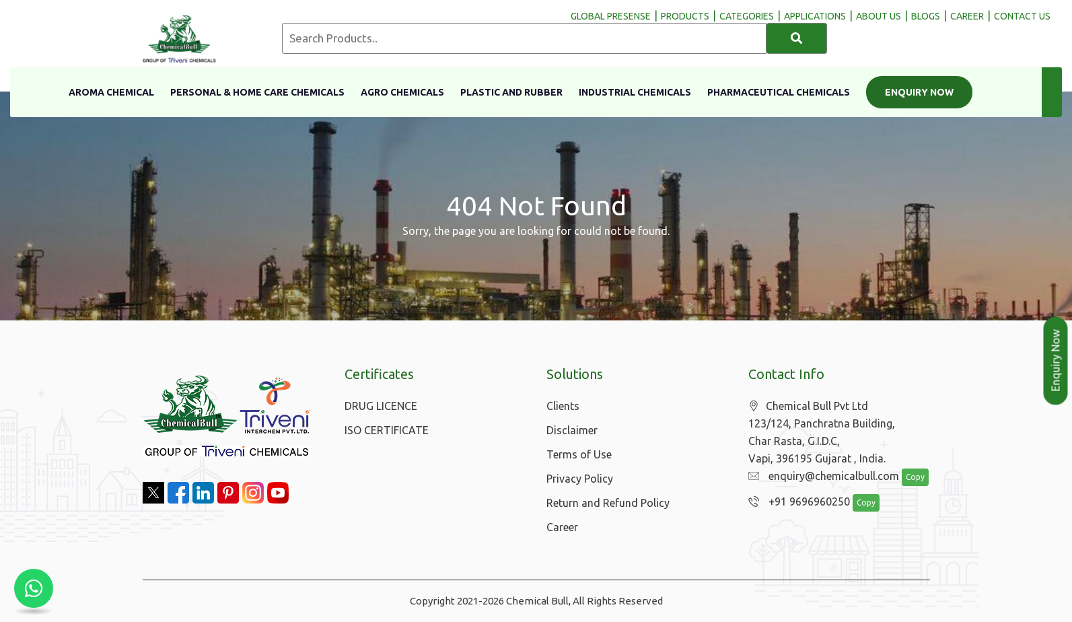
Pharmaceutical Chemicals (778, 92)
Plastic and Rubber (511, 92)
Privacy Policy (579, 479)
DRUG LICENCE (381, 406)
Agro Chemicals (402, 92)
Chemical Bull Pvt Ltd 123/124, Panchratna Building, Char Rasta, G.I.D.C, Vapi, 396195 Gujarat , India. (821, 432)
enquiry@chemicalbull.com (820, 477)
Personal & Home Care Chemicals (257, 92)
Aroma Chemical (111, 92)
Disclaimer (572, 430)
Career (562, 527)
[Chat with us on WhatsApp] (33, 588)
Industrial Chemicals (635, 92)
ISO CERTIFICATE (387, 430)
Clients (562, 406)
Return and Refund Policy (608, 503)
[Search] (796, 38)
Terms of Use (579, 454)
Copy (907, 477)
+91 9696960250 (795, 502)
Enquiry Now (919, 92)
